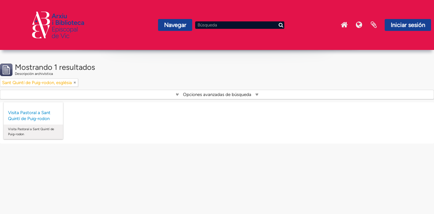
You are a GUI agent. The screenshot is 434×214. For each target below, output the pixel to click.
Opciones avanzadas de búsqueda (217, 94)
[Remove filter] (75, 83)
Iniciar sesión (408, 25)
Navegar (175, 25)
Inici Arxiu (344, 25)
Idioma (358, 25)
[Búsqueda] (239, 25)
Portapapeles (373, 25)
